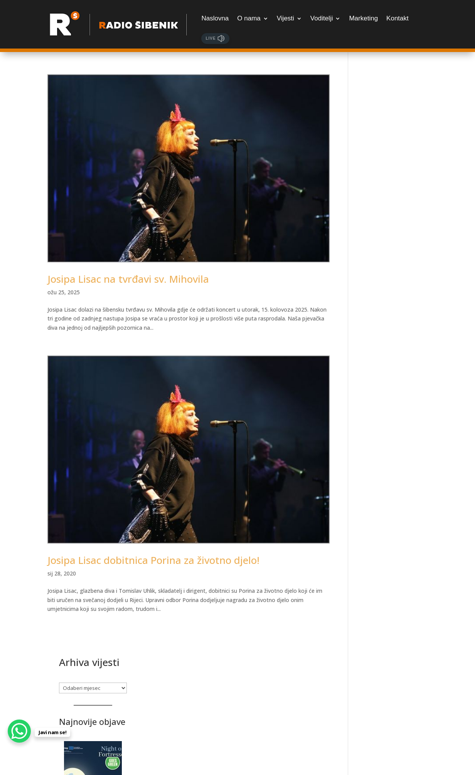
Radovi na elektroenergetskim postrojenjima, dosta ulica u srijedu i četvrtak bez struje (393, 354)
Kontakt (397, 18)
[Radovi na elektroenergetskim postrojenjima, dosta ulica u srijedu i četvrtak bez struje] (394, 296)
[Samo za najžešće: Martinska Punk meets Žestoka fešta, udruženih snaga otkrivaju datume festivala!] (394, 629)
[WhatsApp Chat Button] (19, 731)
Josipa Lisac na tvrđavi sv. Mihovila (128, 277)
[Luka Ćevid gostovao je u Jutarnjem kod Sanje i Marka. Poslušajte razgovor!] (394, 419)
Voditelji (321, 18)
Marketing (363, 18)
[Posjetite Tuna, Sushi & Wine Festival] (394, 533)
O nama (248, 18)
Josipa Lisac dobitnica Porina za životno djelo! (153, 557)
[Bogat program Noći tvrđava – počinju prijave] (394, 200)
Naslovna (215, 18)
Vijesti (285, 18)
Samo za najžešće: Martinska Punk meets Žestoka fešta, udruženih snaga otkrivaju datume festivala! (391, 688)
